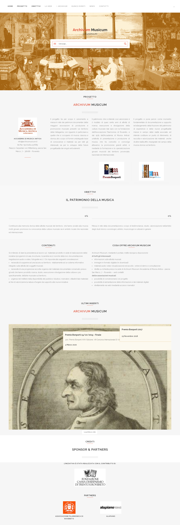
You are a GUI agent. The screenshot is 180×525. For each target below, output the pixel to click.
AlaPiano (110, 516)
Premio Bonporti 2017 (132, 328)
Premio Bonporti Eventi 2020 (25, 406)
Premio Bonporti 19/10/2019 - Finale (85, 328)
